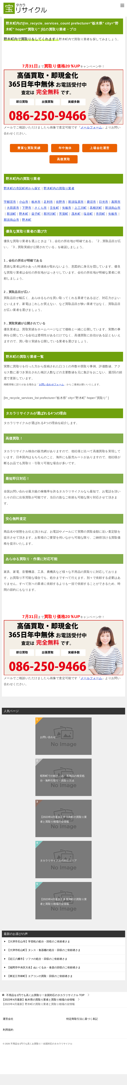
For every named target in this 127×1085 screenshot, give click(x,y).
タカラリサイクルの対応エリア (58, 871)
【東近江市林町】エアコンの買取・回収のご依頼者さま (40, 986)
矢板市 (66, 218)
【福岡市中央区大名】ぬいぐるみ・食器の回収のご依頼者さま (44, 978)
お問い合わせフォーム (51, 395)
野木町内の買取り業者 (59, 199)
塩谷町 (88, 224)
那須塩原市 (76, 212)
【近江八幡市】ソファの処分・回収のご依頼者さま (37, 969)
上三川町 (80, 218)
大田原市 (13, 218)
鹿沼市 (91, 212)
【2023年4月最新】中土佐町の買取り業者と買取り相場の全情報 (63, 830)
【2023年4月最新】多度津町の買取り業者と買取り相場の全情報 (63, 912)
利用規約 (8, 1040)
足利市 (48, 212)
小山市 (23, 212)
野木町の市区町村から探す (22, 199)
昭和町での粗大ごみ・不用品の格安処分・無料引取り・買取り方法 (62, 789)
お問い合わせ (48, 747)
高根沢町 (96, 218)
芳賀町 (63, 224)
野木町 (23, 224)
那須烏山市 (112, 218)
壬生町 (54, 218)
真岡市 (115, 212)
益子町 (36, 224)
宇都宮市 (10, 212)
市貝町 (100, 224)
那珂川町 (50, 224)
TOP (45, 1005)
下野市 (26, 218)
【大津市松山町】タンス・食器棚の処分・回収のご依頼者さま (44, 961)
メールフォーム (91, 138)
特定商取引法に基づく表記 (82, 1029)
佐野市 (60, 212)
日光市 (103, 212)
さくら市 (40, 218)
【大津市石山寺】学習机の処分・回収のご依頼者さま (38, 952)
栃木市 (36, 212)
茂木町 (76, 224)
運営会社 (8, 1029)
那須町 (11, 224)
